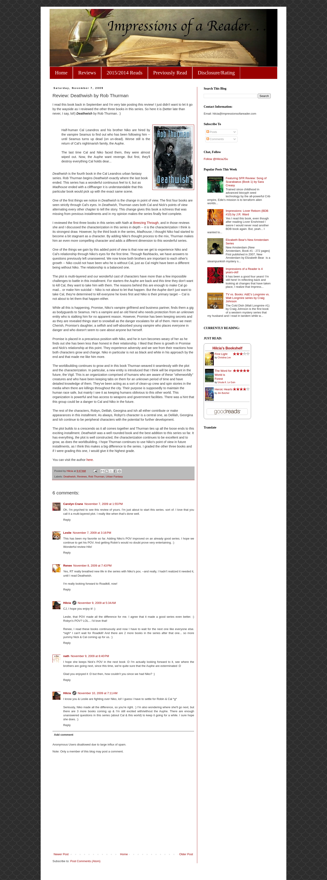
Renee (67, 565)
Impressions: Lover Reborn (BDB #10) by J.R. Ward (247, 212)
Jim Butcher (223, 393)
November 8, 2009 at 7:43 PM (92, 565)
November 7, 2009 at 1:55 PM (103, 504)
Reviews (87, 73)
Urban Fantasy (114, 476)
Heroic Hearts (223, 389)
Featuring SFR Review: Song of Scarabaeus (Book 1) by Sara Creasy (246, 181)
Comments (215, 139)
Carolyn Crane (73, 504)
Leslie (67, 532)
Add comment (63, 734)
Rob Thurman (96, 476)
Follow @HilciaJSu (216, 159)
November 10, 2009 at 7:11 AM (97, 693)
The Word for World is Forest (223, 374)
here (89, 460)
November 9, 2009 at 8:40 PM (90, 656)
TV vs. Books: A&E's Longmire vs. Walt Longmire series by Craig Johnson (247, 298)
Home (61, 73)
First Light (221, 354)
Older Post (186, 854)
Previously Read (170, 73)
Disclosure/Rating (216, 73)
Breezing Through (146, 223)
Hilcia (67, 603)
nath (66, 656)
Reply (67, 519)
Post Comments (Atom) (85, 861)
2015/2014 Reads (124, 73)
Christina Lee (224, 357)
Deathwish (69, 476)
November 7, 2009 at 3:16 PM (92, 532)
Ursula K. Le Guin (226, 382)
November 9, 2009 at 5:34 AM (97, 603)
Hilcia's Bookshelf (227, 348)
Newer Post (61, 854)
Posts (211, 132)
